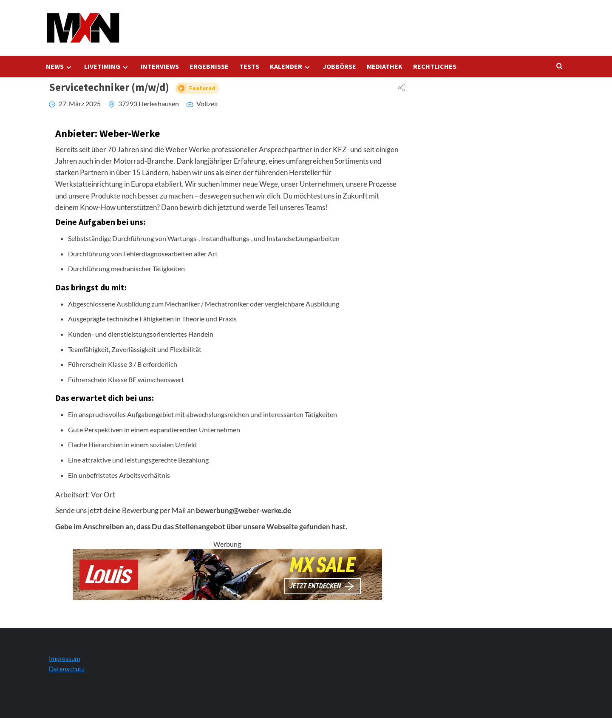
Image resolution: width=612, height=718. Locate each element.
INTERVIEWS (160, 66)
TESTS (249, 66)
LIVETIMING (107, 66)
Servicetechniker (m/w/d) (134, 87)
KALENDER (291, 66)
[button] (18, 699)
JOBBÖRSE (339, 66)
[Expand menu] (69, 67)
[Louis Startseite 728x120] (227, 574)
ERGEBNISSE (209, 66)
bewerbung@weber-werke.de (243, 510)
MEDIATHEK (384, 66)
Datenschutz (67, 669)
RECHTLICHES (434, 66)
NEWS (60, 66)
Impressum (64, 658)
